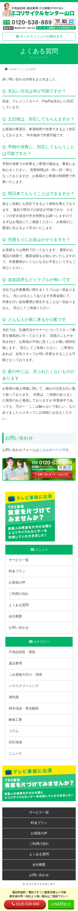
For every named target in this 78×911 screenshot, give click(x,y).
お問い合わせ (19, 627)
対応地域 (15, 742)
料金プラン (17, 571)
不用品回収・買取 (22, 652)
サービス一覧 (19, 560)
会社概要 (15, 616)
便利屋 (14, 697)
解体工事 (15, 719)
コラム (14, 731)
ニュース (15, 753)
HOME (13, 69)
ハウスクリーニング (24, 686)
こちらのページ (50, 450)
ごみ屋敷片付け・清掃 (25, 674)
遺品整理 (15, 663)
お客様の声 (17, 582)
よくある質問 (28, 69)
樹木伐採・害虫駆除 (24, 708)
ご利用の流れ (19, 594)
